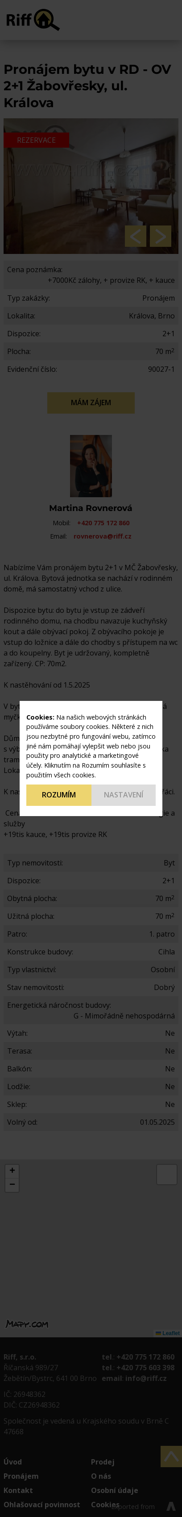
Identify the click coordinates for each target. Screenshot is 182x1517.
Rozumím (59, 795)
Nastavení (123, 795)
